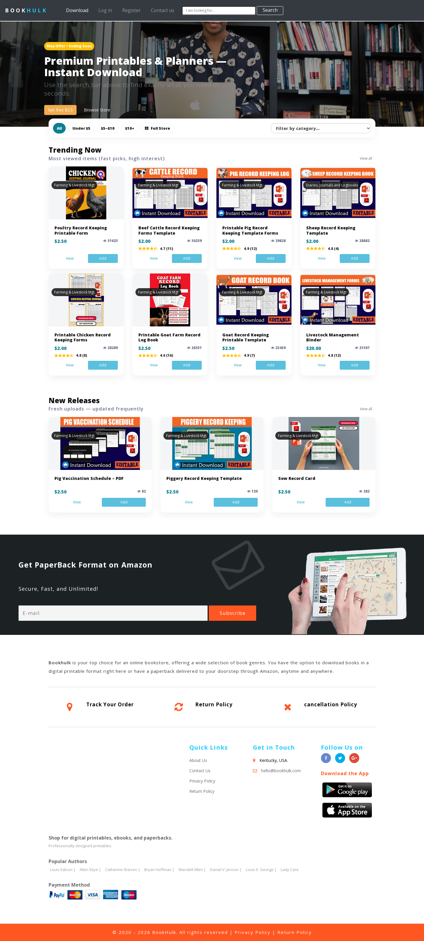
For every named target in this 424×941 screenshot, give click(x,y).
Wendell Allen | (192, 869)
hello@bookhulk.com (281, 770)
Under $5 (81, 128)
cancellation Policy (330, 704)
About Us (198, 760)
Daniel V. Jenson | (226, 869)
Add (102, 258)
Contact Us (200, 770)
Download (78, 10)
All (59, 128)
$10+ (129, 128)
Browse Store (97, 110)
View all (366, 158)
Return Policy (214, 704)
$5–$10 (108, 128)
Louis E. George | (261, 869)
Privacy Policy (202, 781)
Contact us (162, 10)
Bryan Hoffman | (159, 869)
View (70, 258)
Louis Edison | (62, 869)
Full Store (157, 128)
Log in (105, 10)
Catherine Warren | (122, 869)
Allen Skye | (90, 869)
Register (131, 10)
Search (270, 10)
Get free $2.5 (60, 110)
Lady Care (290, 869)
